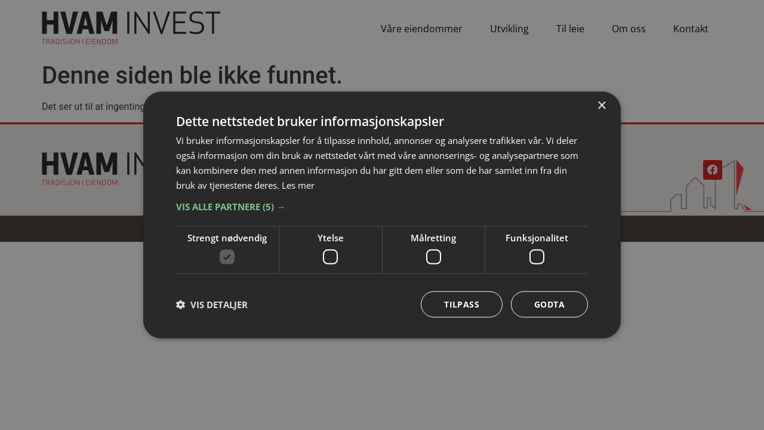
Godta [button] (549, 303)
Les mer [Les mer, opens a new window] (298, 185)
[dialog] (382, 215)
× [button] (601, 106)
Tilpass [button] (461, 303)
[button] (382, 206)
